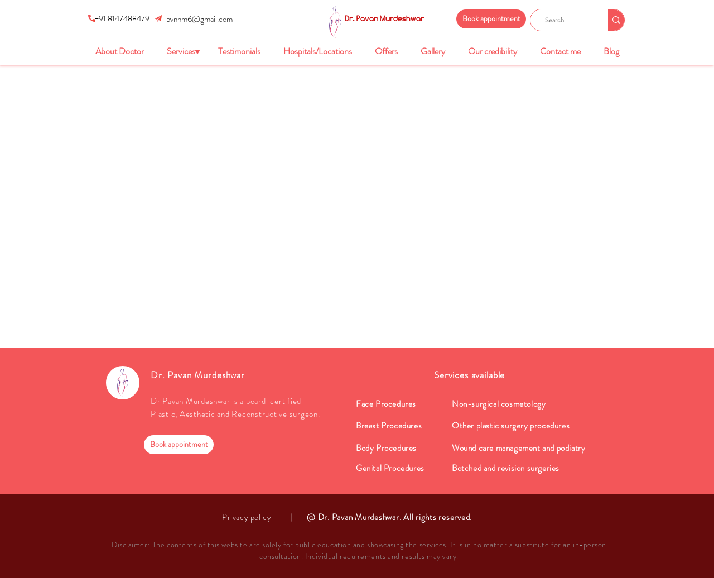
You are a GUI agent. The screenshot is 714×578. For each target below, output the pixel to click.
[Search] (565, 20)
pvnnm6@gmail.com (199, 19)
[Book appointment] (491, 18)
